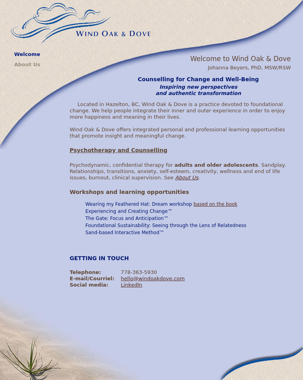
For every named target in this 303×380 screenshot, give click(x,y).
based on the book (216, 204)
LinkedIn (131, 285)
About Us (27, 64)
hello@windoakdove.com (153, 278)
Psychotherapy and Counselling (118, 150)
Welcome (27, 54)
